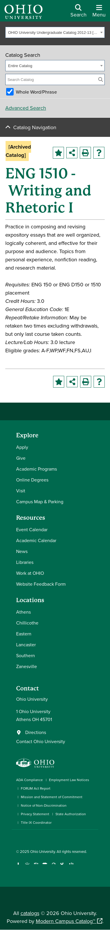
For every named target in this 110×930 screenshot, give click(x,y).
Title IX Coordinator (36, 822)
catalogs (30, 913)
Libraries (24, 562)
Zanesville (26, 666)
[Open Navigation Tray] (99, 12)
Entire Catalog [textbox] (20, 66)
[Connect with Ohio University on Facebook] (18, 866)
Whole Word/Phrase (36, 92)
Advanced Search (25, 108)
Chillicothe (27, 623)
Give (21, 458)
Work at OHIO (30, 573)
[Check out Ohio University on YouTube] (44, 866)
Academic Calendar (36, 540)
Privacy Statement (35, 813)
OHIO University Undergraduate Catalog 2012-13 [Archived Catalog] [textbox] (53, 32)
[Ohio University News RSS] (71, 866)
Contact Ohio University (40, 741)
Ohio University (42, 851)
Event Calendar (32, 529)
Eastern (23, 633)
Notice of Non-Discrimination (44, 805)
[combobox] (55, 32)
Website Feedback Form (41, 584)
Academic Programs (36, 469)
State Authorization (70, 813)
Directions (35, 732)
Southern (25, 655)
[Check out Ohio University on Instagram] (27, 866)
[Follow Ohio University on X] (53, 866)
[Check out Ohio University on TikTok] (62, 866)
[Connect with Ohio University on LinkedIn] (36, 866)
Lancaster (26, 644)
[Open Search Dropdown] (78, 12)
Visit (20, 490)
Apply (22, 447)
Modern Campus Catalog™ (65, 921)
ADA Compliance (29, 779)
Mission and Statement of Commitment (51, 796)
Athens (23, 612)
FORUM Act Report (35, 788)
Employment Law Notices (69, 779)
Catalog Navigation (34, 127)
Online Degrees (32, 479)
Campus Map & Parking (39, 501)
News (22, 551)
